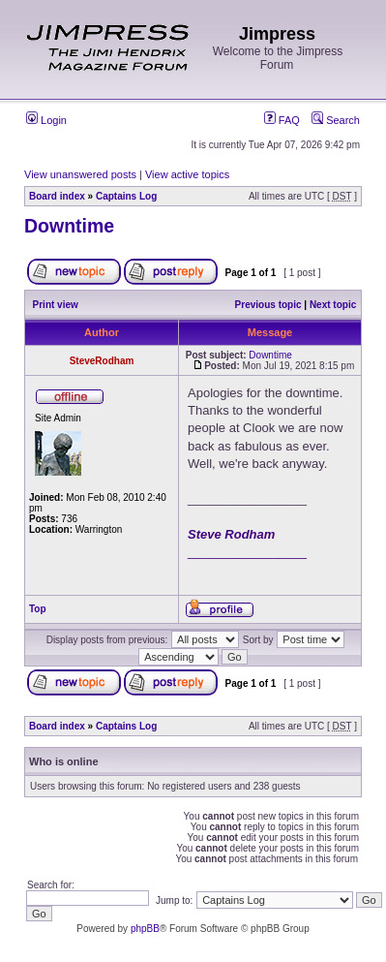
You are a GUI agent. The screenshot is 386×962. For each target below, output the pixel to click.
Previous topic (268, 304)
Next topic (333, 304)
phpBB (145, 928)
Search (336, 120)
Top (37, 609)
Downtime (69, 225)
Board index (57, 196)
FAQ (282, 120)
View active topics (187, 174)
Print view (55, 304)
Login (46, 120)
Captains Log (126, 196)
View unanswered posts (80, 174)
